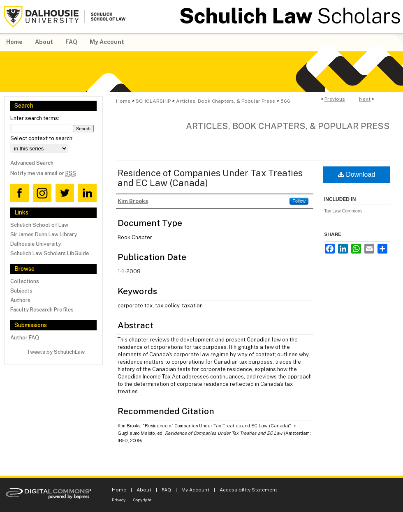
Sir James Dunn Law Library (43, 234)
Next (365, 99)
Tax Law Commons (343, 210)
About (144, 490)
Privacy (118, 499)
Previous (334, 99)
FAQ (166, 490)
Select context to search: (42, 138)
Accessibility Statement (248, 490)
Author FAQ (24, 337)
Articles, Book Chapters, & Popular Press (225, 101)
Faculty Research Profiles (42, 310)
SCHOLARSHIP (153, 101)
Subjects (21, 291)
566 (285, 101)
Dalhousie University (35, 244)
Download (356, 174)
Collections (24, 281)
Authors (20, 300)
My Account (195, 490)
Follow (299, 200)
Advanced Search (31, 163)
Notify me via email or (43, 173)
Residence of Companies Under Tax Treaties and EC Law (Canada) (210, 178)
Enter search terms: (34, 118)
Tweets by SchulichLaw (56, 352)
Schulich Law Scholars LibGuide (49, 253)
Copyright (142, 499)
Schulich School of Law (39, 225)
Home (123, 101)
